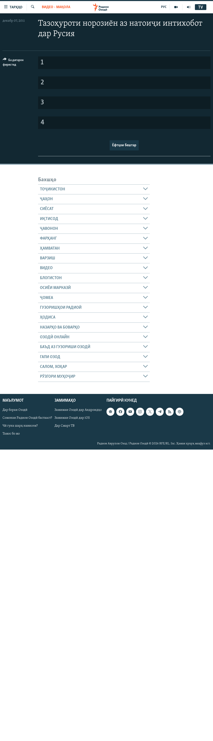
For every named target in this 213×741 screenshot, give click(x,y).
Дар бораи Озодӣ (14, 410)
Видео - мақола (56, 7)
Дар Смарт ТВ (64, 425)
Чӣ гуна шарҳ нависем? (20, 425)
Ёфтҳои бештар (124, 145)
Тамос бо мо (11, 433)
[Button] (18, 63)
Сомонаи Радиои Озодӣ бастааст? (27, 418)
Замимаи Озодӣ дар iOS (72, 418)
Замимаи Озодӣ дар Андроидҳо (78, 410)
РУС (164, 7)
